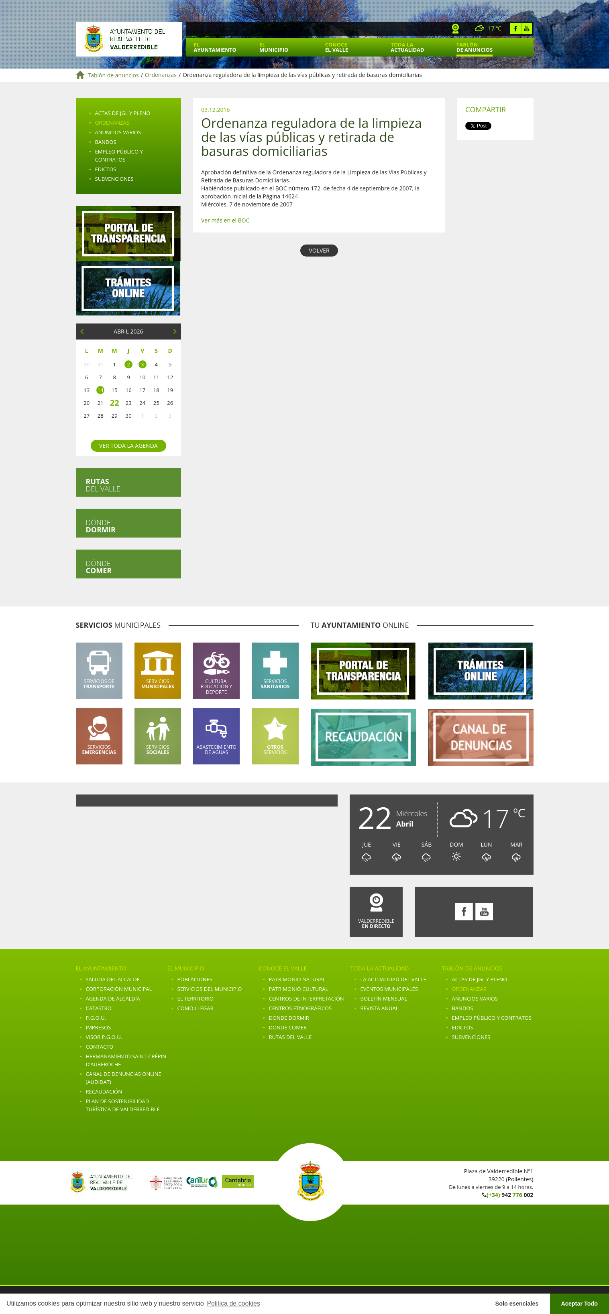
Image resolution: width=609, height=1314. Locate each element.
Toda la (407, 47)
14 (101, 390)
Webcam (456, 28)
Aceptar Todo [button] (579, 1303)
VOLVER (319, 250)
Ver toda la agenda (128, 445)
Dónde (101, 526)
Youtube (526, 28)
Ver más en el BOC (225, 220)
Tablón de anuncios (113, 75)
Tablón (474, 47)
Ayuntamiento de (129, 39)
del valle (103, 485)
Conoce (336, 47)
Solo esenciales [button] (517, 1303)
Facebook (515, 28)
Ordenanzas (161, 75)
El (215, 47)
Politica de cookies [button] (233, 1303)
